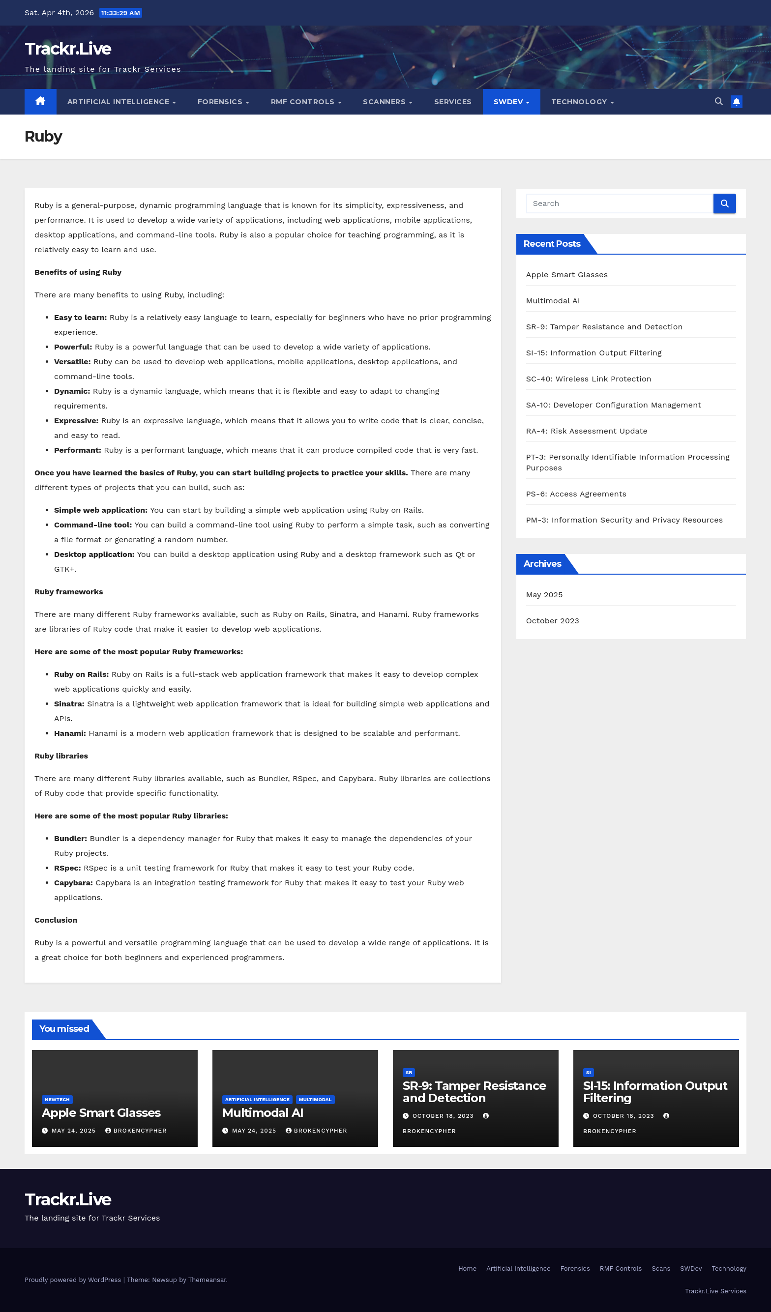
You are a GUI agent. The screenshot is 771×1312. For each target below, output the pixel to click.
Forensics (221, 101)
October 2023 (552, 620)
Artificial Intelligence (119, 101)
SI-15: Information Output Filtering (594, 352)
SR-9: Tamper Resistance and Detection (604, 326)
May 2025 (544, 594)
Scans (661, 1268)
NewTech (57, 1099)
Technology (580, 101)
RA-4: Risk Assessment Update (587, 431)
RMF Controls (304, 101)
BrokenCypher (136, 1130)
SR (409, 1072)
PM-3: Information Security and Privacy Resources (624, 520)
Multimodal (315, 1099)
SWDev (509, 101)
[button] (719, 101)
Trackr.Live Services (715, 1291)
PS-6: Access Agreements (576, 493)
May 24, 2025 (75, 1130)
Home (467, 1268)
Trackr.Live (68, 48)
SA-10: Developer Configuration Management (613, 404)
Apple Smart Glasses (567, 274)
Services (453, 101)
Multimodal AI (553, 300)
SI (588, 1072)
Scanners (385, 101)
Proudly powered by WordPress (74, 1279)
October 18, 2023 (444, 1115)
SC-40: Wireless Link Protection (589, 378)
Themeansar (207, 1279)
